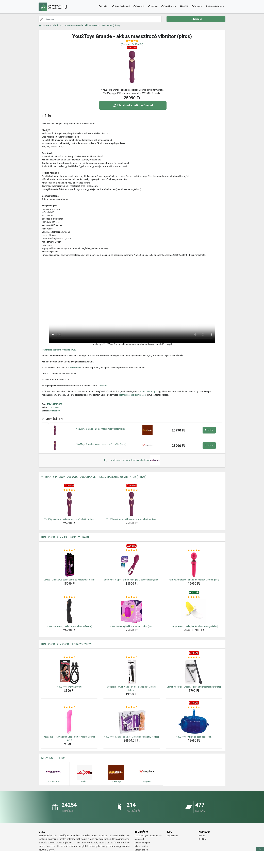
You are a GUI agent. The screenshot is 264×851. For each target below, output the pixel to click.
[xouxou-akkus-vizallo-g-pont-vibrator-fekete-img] (69, 611)
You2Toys (54, 407)
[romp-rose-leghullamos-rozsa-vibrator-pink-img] (132, 611)
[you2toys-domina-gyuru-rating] (69, 657)
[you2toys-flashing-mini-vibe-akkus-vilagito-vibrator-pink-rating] (69, 707)
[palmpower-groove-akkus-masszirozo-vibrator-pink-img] (194, 564)
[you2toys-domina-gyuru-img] (69, 671)
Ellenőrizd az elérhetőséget (133, 105)
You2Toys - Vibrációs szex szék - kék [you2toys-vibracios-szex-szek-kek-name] (193, 737)
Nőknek (153, 6)
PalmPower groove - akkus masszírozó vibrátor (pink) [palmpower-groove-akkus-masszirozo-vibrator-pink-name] (194, 579)
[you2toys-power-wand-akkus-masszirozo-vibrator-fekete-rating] (132, 657)
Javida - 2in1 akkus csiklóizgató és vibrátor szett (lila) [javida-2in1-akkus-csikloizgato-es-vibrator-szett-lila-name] (69, 579)
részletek (103, 385)
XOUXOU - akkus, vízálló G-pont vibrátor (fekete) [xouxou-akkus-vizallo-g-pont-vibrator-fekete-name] (69, 626)
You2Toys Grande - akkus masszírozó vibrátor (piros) (101, 429)
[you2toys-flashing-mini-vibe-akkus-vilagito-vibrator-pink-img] (69, 721)
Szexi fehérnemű (121, 6)
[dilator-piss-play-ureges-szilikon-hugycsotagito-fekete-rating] (194, 657)
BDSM (184, 6)
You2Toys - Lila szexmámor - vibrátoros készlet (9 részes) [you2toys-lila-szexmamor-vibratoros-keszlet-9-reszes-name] (131, 737)
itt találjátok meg (147, 391)
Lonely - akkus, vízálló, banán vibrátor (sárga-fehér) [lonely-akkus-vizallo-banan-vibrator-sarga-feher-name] (194, 626)
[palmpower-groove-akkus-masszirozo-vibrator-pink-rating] (194, 550)
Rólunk (202, 836)
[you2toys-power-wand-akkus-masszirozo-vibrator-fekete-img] (132, 671)
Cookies (202, 839)
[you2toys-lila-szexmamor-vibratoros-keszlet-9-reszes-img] (132, 721)
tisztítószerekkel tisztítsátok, (132, 395)
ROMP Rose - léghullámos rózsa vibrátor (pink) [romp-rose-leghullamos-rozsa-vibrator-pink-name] (131, 626)
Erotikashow (54, 410)
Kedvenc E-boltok (53, 758)
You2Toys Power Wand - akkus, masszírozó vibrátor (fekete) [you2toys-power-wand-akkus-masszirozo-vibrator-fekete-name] (131, 688)
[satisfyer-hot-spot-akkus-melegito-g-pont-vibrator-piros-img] (132, 564)
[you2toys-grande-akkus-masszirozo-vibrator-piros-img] (69, 504)
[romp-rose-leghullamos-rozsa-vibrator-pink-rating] (132, 597)
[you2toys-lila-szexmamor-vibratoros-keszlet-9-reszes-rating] (132, 707)
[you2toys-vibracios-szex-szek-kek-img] (194, 721)
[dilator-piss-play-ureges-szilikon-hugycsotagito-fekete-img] (194, 671)
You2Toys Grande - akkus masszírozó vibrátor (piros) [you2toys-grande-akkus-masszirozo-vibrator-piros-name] (69, 519)
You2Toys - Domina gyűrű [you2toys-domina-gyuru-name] (69, 687)
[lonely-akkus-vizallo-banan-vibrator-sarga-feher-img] (194, 611)
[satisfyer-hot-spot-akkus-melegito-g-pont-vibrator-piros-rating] (132, 550)
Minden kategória (214, 6)
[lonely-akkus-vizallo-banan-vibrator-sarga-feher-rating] (194, 597)
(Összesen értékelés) (132, 44)
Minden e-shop (141, 850)
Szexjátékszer (168, 6)
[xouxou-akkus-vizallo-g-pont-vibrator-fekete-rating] (69, 597)
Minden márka (141, 846)
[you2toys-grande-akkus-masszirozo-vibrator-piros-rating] (69, 490)
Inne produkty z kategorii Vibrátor (66, 537)
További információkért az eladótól (132, 460)
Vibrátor (103, 6)
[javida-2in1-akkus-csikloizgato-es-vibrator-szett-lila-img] (69, 564)
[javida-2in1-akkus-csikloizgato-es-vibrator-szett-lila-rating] (69, 550)
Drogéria (196, 6)
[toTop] (260, 849)
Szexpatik (139, 6)
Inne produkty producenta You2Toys (66, 644)
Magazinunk (172, 836)
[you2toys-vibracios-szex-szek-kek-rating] (194, 707)
